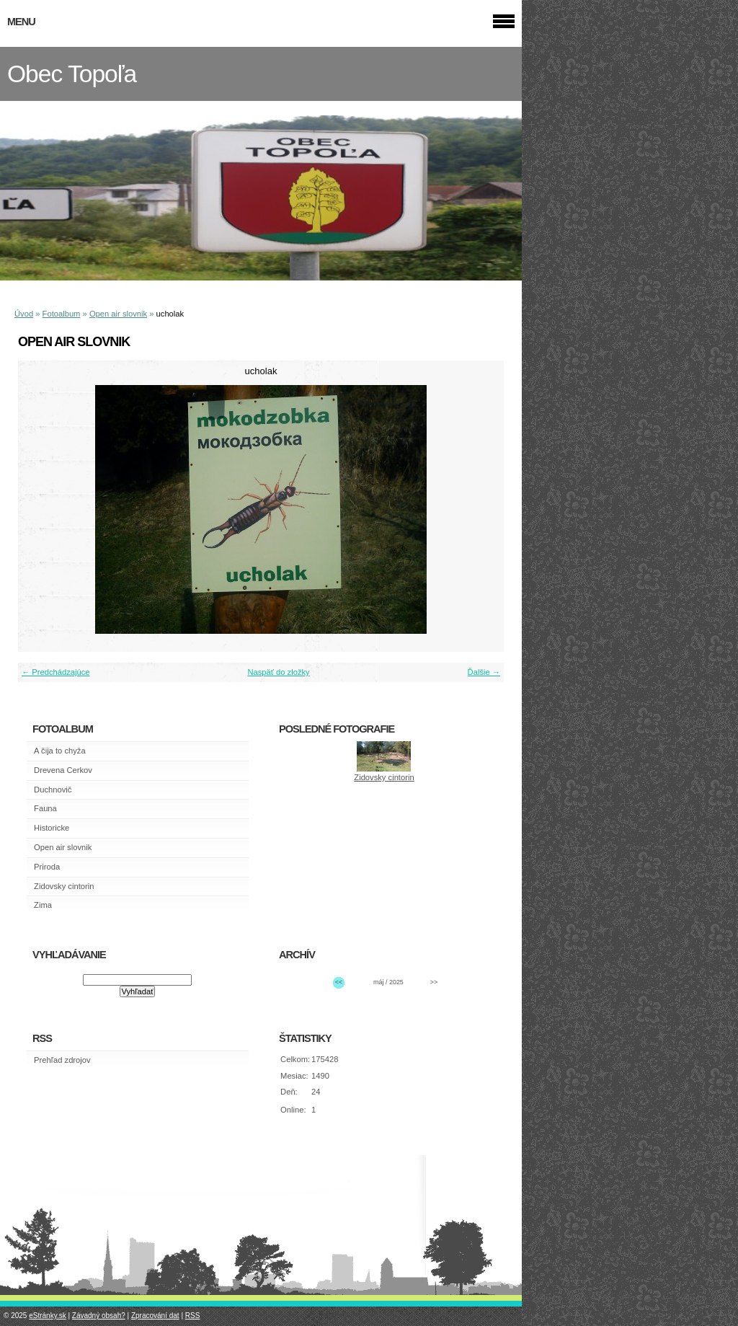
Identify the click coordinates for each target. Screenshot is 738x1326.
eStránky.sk (47, 1316)
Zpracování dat (155, 1316)
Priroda (47, 866)
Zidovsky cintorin (64, 886)
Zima (43, 905)
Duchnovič (52, 789)
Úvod (23, 313)
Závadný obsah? (98, 1316)
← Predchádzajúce (56, 672)
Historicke (51, 827)
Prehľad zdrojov (62, 1060)
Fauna (45, 808)
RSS (192, 1316)
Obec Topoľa (71, 74)
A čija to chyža (60, 750)
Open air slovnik (118, 313)
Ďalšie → (484, 672)
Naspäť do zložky (278, 672)
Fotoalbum (62, 313)
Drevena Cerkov (63, 770)
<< (338, 982)
